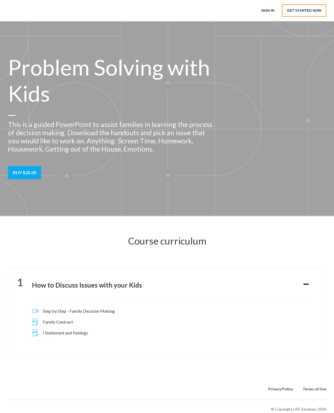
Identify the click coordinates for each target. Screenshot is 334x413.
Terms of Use (314, 389)
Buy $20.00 (24, 172)
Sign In (267, 10)
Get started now (304, 10)
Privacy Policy (280, 389)
